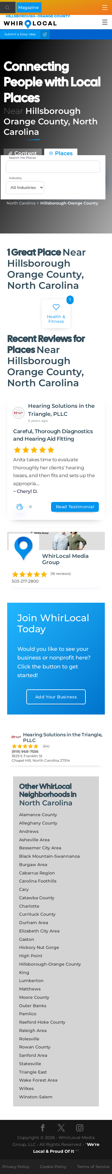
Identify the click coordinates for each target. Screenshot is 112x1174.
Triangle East (33, 1072)
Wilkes (26, 1088)
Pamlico (27, 1013)
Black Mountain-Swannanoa (49, 856)
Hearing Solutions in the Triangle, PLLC (61, 410)
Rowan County (34, 1047)
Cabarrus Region (37, 873)
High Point (30, 955)
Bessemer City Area (40, 848)
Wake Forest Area (38, 1080)
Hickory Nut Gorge (39, 947)
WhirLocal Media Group (65, 559)
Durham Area (33, 922)
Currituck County (37, 914)
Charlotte (29, 906)
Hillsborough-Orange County (69, 203)
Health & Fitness (56, 313)
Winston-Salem (36, 1097)
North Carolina (46, 803)
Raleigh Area (33, 1030)
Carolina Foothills (37, 881)
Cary (24, 889)
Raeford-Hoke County (42, 1022)
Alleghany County (38, 823)
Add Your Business (56, 697)
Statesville (30, 1063)
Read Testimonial (75, 506)
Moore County (34, 997)
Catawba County (36, 897)
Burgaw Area (33, 864)
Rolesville (29, 1039)
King (24, 972)
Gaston (26, 939)
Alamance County (38, 814)
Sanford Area (33, 1055)
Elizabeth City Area (39, 931)
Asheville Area (34, 839)
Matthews (30, 989)
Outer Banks (32, 1005)
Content (22, 153)
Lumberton (31, 980)
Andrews (29, 831)
